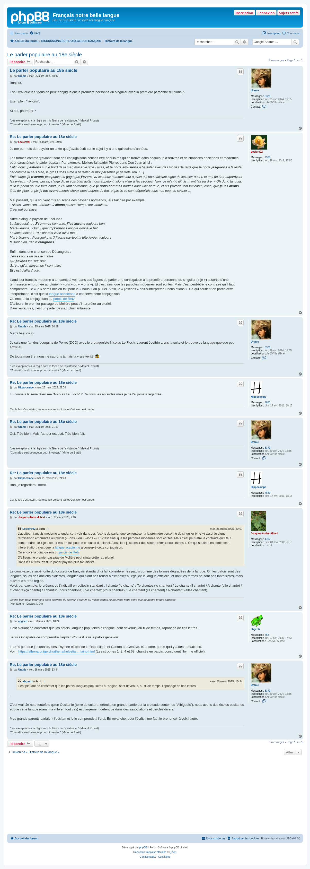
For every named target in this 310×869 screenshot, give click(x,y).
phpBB (143, 847)
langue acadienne (62, 294)
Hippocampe (258, 396)
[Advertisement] (155, 795)
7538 (267, 157)
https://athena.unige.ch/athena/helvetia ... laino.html (56, 651)
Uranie (255, 90)
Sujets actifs (288, 13)
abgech (255, 629)
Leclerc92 (257, 151)
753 (267, 634)
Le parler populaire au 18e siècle (44, 54)
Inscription (244, 13)
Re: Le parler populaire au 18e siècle (43, 136)
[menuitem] (35, 33)
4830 (267, 402)
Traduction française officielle (149, 852)
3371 (267, 96)
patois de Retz (64, 299)
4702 (267, 539)
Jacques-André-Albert (264, 533)
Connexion (266, 13)
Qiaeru (173, 852)
